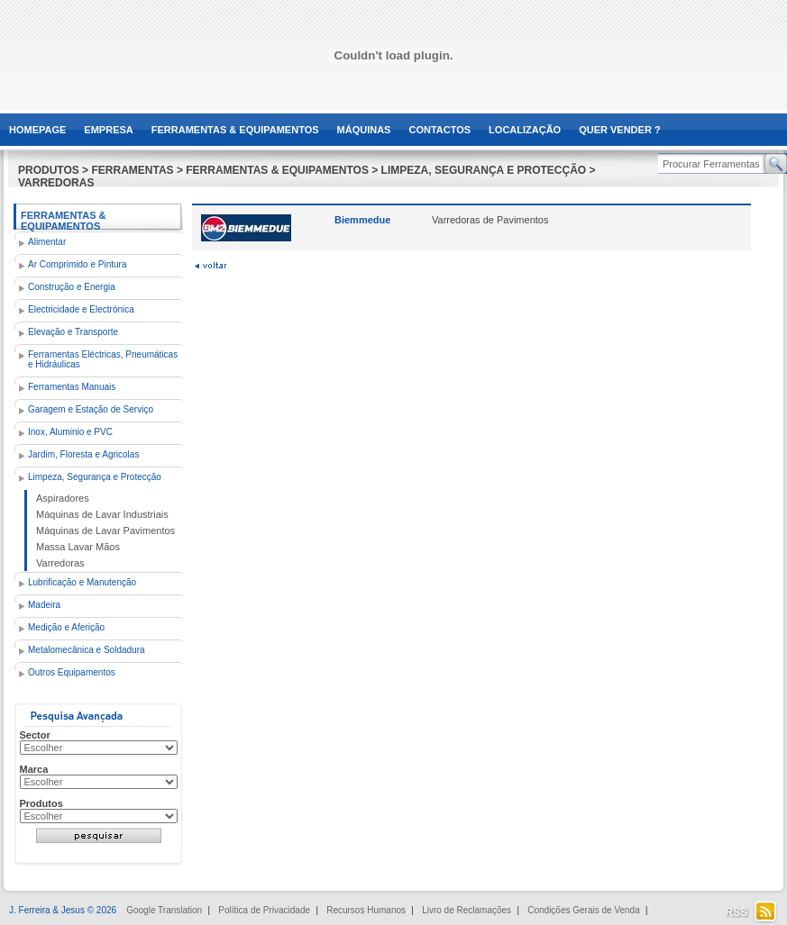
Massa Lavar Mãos (78, 546)
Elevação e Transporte (73, 332)
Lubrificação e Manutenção (82, 582)
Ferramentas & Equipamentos (63, 220)
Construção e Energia (71, 287)
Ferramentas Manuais (71, 387)
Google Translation (164, 910)
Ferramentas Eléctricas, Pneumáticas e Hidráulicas (103, 359)
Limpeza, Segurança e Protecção (94, 477)
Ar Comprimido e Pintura (77, 264)
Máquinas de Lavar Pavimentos (105, 530)
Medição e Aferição (66, 627)
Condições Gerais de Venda (583, 910)
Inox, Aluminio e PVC (70, 432)
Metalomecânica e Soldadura (86, 650)
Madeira (44, 605)
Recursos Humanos (366, 910)
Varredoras (60, 563)
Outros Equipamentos (71, 672)
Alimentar (47, 242)
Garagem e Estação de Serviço (90, 409)
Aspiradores (62, 498)
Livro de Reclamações (466, 910)
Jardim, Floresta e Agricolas (83, 454)
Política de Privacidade (264, 910)
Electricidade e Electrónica (81, 309)
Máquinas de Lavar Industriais (102, 514)
